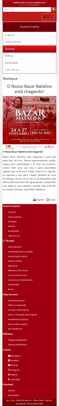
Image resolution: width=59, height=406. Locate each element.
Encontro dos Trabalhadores (20, 280)
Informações (13, 285)
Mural (10, 289)
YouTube (13, 365)
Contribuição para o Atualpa (20, 252)
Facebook (13, 360)
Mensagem (14, 356)
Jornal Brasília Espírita (17, 256)
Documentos (13, 395)
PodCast (12, 375)
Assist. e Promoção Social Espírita (22, 315)
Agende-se (12, 266)
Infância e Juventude (17, 305)
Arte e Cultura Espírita (18, 324)
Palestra (11, 391)
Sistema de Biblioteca (17, 345)
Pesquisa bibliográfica (17, 340)
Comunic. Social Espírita (18, 310)
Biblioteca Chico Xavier (18, 270)
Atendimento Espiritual (18, 319)
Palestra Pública (15, 261)
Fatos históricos (15, 247)
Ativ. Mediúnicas (15, 329)
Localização (14, 379)
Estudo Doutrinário (16, 301)
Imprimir (38, 200)
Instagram (14, 370)
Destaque (10, 49)
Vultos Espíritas (13, 42)
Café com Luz (12, 70)
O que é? (9, 35)
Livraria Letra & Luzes (17, 275)
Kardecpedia (11, 63)
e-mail (50, 200)
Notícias (9, 56)
